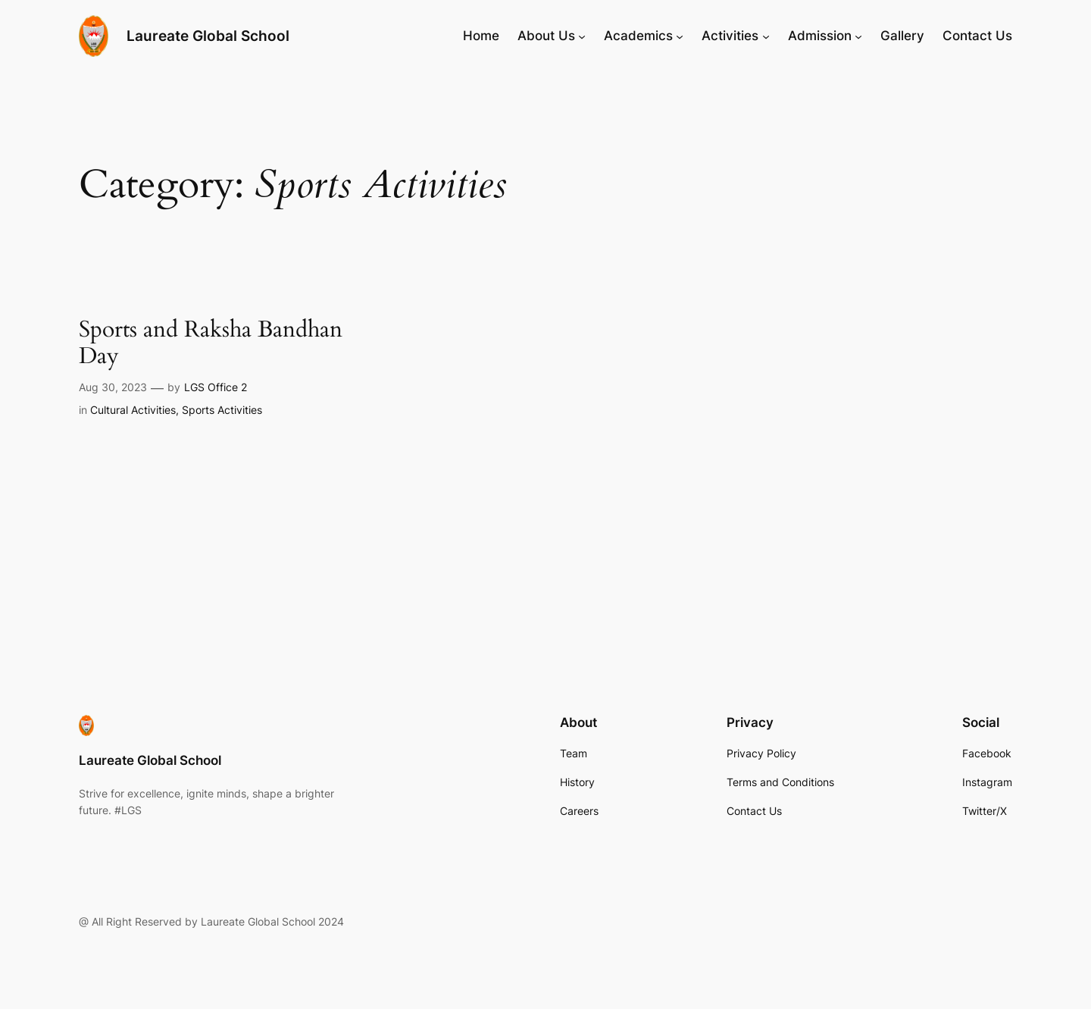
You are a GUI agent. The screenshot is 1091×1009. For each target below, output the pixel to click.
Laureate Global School (208, 36)
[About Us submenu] (582, 35)
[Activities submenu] (766, 35)
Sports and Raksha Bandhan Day (210, 344)
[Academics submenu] (679, 35)
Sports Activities (222, 409)
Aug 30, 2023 (113, 387)
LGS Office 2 (215, 387)
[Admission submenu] (858, 35)
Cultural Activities (133, 409)
